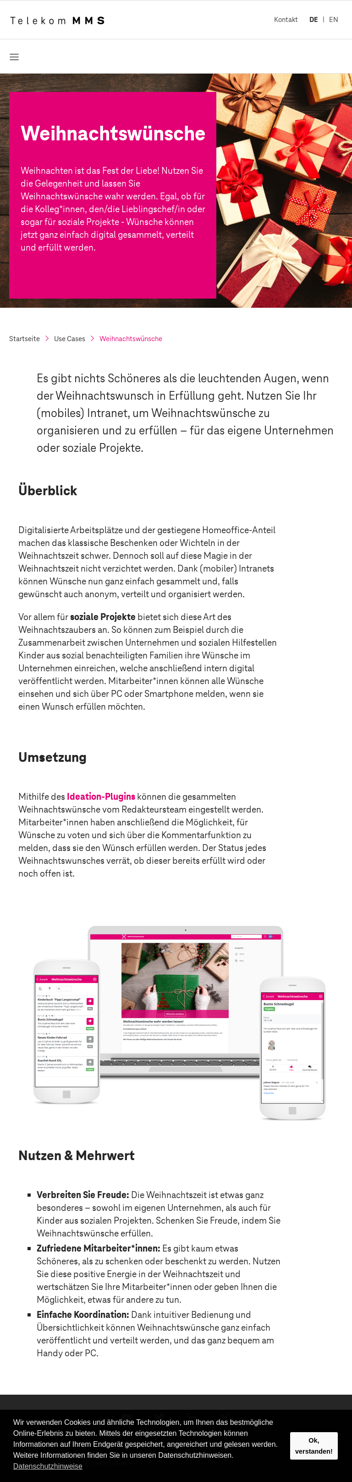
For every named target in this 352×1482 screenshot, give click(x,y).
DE (313, 19)
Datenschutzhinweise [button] (47, 1466)
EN (333, 19)
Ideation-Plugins (101, 797)
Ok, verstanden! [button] (314, 1446)
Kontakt (286, 19)
